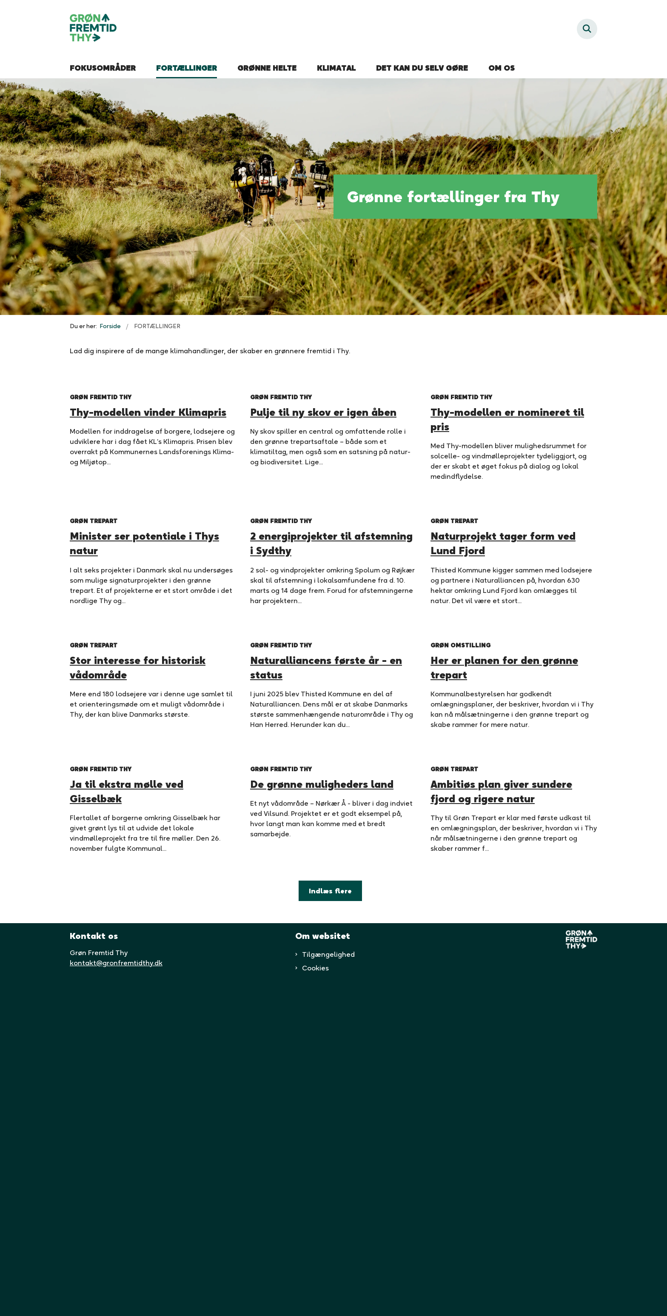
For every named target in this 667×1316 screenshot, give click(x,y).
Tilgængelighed (328, 1289)
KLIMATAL (336, 68)
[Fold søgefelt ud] (587, 29)
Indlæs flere (330, 1225)
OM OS (501, 68)
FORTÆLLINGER (186, 68)
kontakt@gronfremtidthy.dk (116, 1297)
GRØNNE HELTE (266, 68)
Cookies (315, 1302)
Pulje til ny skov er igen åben (323, 496)
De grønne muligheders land (321, 1119)
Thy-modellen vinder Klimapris (148, 496)
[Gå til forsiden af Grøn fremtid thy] (93, 29)
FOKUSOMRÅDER (103, 68)
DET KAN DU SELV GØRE (422, 68)
